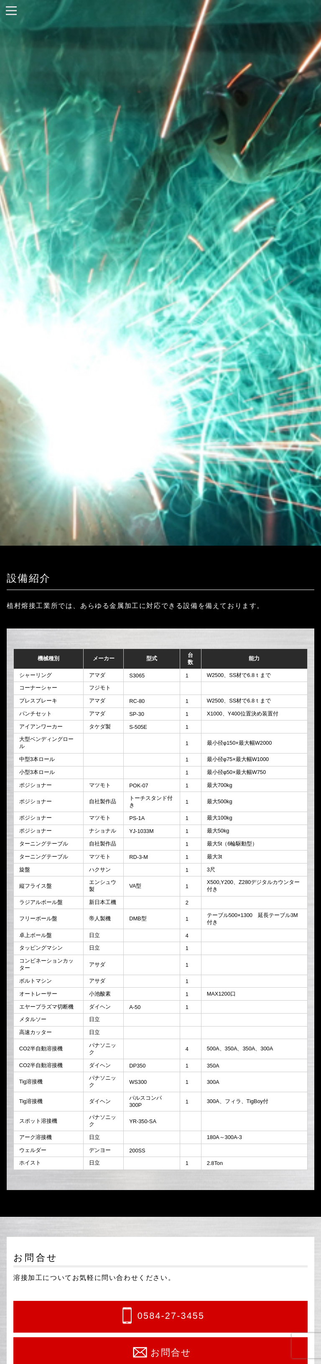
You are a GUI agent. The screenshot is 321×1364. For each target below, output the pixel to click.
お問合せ (171, 1352)
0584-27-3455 (171, 1316)
